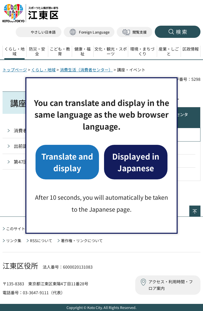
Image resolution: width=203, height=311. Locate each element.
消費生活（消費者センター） (86, 70)
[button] (89, 32)
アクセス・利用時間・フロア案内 (170, 284)
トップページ (15, 70)
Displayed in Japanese (135, 162)
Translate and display (67, 162)
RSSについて (41, 240)
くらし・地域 (43, 70)
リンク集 (13, 240)
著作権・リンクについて (82, 240)
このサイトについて (23, 228)
